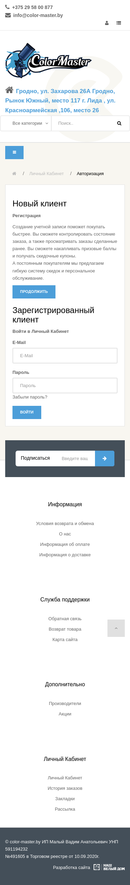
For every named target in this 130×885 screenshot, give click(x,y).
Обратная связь (65, 618)
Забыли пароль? (29, 397)
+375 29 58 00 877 (32, 7)
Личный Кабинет (46, 173)
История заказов (64, 788)
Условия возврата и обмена (65, 523)
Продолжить (34, 291)
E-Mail (19, 342)
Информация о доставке (64, 554)
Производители (65, 703)
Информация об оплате (65, 544)
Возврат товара (65, 629)
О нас (65, 533)
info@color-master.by (38, 15)
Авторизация (90, 173)
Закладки (65, 798)
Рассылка (65, 809)
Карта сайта (64, 639)
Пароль (20, 372)
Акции (65, 713)
